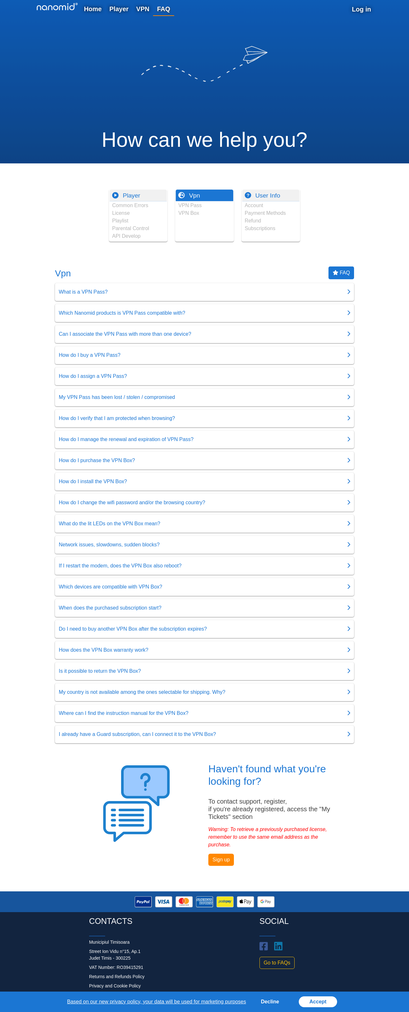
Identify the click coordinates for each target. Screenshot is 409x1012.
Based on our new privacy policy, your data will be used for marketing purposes (156, 1001)
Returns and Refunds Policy (117, 976)
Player (126, 195)
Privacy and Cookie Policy (115, 985)
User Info (262, 195)
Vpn (189, 195)
